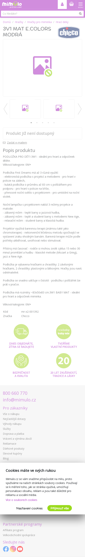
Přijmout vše (60, 508)
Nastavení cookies (29, 508)
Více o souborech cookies (21, 500)
